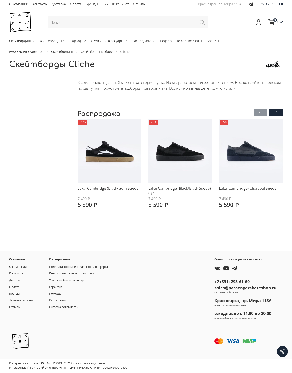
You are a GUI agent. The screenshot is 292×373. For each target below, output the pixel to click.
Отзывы (139, 4)
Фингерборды (53, 41)
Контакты (39, 4)
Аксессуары (116, 41)
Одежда (78, 41)
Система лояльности (63, 307)
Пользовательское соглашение (71, 273)
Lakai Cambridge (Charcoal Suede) (248, 188)
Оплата (76, 4)
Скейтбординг (22, 41)
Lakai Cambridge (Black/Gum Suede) (109, 188)
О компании (18, 4)
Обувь (96, 41)
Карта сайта (57, 300)
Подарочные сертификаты (181, 41)
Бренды (92, 4)
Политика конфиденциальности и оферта (78, 267)
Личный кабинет (115, 4)
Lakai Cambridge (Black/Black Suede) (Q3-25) (179, 190)
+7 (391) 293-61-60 (269, 4)
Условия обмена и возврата (68, 280)
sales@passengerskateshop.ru (245, 287)
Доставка (59, 4)
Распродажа (143, 41)
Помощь (55, 294)
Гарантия (55, 287)
